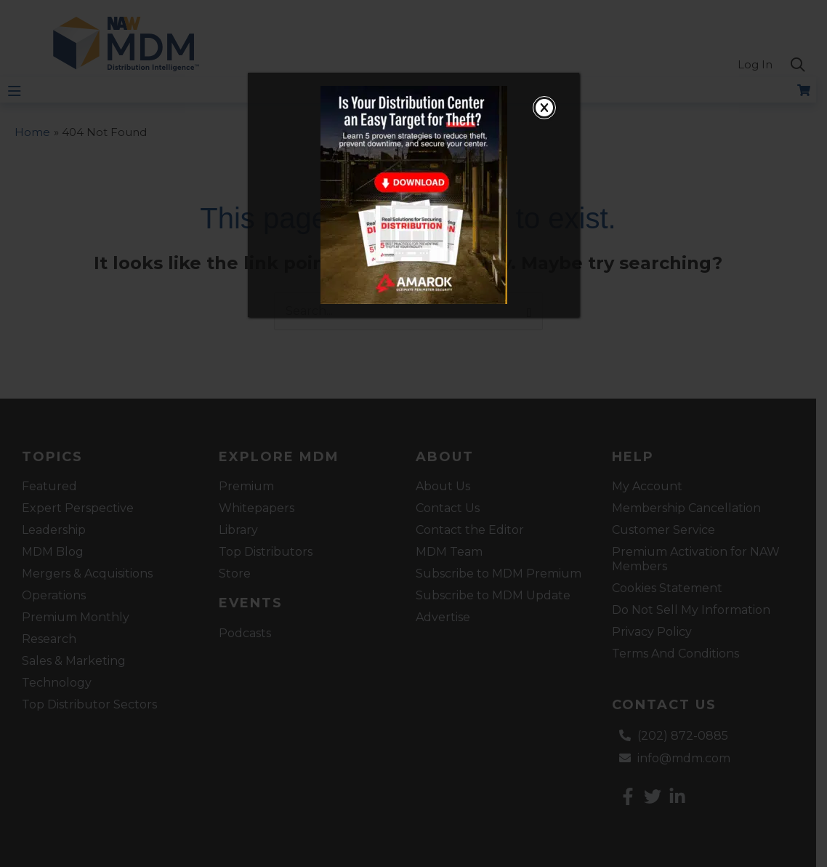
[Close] (544, 107)
